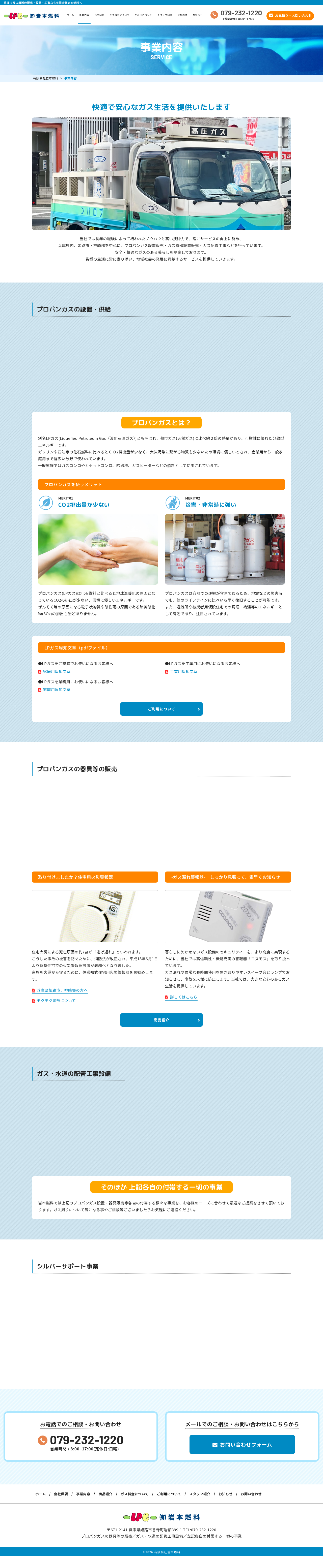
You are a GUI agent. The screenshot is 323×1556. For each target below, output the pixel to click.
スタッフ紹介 (166, 15)
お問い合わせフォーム (242, 1445)
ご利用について (145, 15)
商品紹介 (101, 15)
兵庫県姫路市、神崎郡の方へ (60, 990)
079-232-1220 (86, 1439)
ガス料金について (121, 15)
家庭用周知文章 (54, 671)
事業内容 (86, 15)
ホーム (72, 15)
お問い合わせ (265, 1494)
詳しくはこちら (181, 997)
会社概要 (184, 15)
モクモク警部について (54, 1000)
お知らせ (199, 15)
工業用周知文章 (181, 671)
